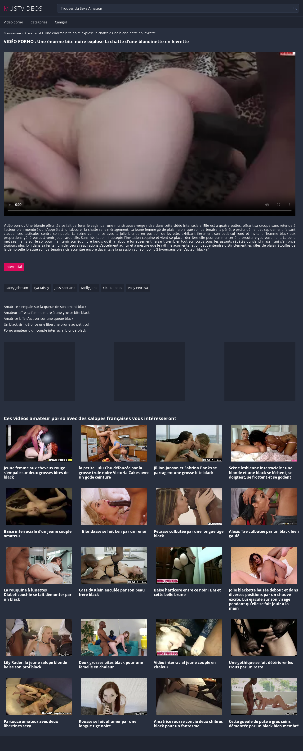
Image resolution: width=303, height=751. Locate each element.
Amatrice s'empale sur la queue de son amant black (45, 307)
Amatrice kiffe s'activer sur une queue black (38, 319)
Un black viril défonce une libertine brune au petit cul (46, 325)
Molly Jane (89, 287)
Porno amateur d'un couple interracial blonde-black (45, 331)
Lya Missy (41, 287)
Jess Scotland (65, 287)
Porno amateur (14, 33)
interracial (34, 33)
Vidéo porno (13, 22)
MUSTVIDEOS (23, 8)
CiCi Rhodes (112, 287)
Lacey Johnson (17, 287)
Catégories (39, 22)
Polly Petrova (138, 287)
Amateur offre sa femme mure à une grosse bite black (46, 313)
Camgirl (61, 22)
